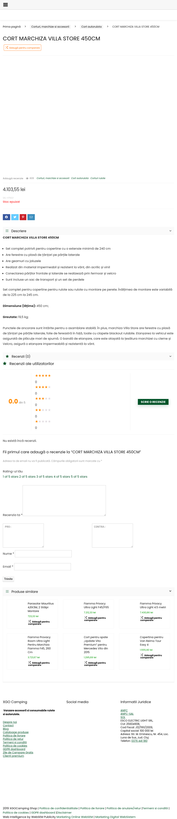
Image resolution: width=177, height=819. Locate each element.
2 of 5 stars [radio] (27, 476)
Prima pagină (12, 27)
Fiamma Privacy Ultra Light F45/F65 (96, 605)
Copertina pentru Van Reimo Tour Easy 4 (151, 641)
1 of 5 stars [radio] (10, 476)
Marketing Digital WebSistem (115, 817)
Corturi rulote (97, 178)
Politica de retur (13, 739)
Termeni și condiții (15, 742)
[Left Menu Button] (5, 5)
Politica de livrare (14, 735)
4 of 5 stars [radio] (62, 476)
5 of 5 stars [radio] (79, 476)
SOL (123, 717)
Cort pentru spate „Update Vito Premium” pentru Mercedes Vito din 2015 (96, 644)
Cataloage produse (16, 732)
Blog (5, 729)
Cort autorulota (91, 27)
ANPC (124, 710)
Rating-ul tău (13, 471)
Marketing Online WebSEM (74, 817)
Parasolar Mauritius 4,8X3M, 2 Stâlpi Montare (41, 607)
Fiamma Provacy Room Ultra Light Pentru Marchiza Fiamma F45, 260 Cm (39, 644)
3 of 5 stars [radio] (44, 476)
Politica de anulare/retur (124, 808)
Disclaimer (64, 812)
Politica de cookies (15, 746)
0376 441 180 (139, 741)
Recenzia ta (13, 515)
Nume (8, 554)
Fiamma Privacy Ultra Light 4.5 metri (153, 605)
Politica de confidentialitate (58, 808)
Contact (8, 725)
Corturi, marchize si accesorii (50, 27)
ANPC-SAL (127, 714)
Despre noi (10, 722)
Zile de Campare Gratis (18, 752)
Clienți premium (13, 756)
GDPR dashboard (14, 749)
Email (8, 566)
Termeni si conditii (155, 808)
